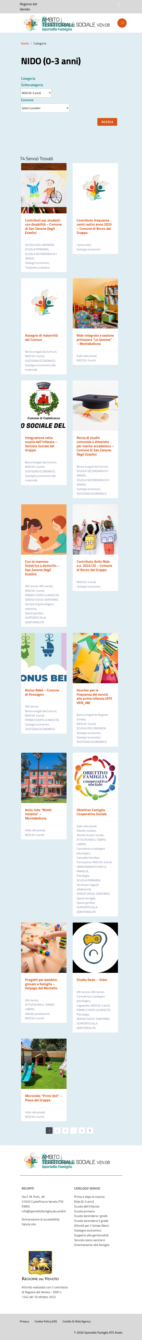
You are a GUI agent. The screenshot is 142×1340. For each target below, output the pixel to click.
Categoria (28, 78)
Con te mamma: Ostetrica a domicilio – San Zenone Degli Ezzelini (42, 568)
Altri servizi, (32, 586)
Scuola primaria (84, 1211)
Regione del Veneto (28, 6)
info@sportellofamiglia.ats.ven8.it (44, 1211)
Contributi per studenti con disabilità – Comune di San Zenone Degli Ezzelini (43, 226)
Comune (27, 100)
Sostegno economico (87, 1230)
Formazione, (85, 862)
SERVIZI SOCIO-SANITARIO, (42, 599)
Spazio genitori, (34, 613)
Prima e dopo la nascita (89, 1196)
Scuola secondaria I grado (90, 1215)
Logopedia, (84, 1005)
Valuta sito (29, 1224)
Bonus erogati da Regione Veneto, (92, 716)
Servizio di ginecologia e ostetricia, (39, 606)
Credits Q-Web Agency (77, 1321)
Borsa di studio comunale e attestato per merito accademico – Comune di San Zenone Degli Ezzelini (95, 446)
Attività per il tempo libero (91, 1225)
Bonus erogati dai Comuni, (41, 351)
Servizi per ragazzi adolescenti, (88, 887)
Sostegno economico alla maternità (40, 367)
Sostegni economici (88, 249)
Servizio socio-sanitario (89, 1240)
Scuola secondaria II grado (91, 1220)
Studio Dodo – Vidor (92, 979)
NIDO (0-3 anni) (86, 360)
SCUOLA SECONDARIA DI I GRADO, (41, 256)
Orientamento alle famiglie (91, 1245)
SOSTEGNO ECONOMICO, (40, 360)
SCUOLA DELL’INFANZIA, (40, 245)
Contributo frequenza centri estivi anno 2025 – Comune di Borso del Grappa (94, 226)
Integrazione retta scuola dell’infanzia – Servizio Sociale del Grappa (41, 444)
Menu (20, 23)
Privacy (24, 1321)
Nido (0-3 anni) (84, 1201)
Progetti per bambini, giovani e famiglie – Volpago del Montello (41, 984)
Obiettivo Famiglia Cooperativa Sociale (92, 812)
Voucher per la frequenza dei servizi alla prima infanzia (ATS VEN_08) (94, 696)
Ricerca (107, 122)
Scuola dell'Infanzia (86, 1206)
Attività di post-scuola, (91, 835)
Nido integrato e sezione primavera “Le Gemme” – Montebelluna (95, 339)
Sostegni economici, (37, 263)
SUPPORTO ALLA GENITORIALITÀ (35, 619)
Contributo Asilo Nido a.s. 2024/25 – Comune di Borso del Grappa (94, 565)
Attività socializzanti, (37, 1014)
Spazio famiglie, (86, 898)
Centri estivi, (84, 245)
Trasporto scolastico (37, 267)
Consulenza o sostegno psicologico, (91, 850)
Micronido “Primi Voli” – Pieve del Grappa (43, 1098)
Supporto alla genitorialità (91, 1235)
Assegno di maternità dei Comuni (41, 337)
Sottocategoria (32, 84)
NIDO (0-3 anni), (35, 356)
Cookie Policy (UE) (46, 1321)
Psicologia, (83, 875)
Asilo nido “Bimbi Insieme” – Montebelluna (38, 814)
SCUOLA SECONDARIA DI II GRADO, (93, 482)
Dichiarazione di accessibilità (40, 1219)
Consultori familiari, (88, 857)
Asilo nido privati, (87, 356)
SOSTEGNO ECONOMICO (92, 493)
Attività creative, (87, 830)
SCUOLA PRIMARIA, (37, 249)
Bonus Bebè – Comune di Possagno (42, 692)
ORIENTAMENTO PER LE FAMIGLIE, (91, 869)
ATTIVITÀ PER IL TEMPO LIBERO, (91, 841)
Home (25, 43)
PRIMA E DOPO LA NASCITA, (42, 595)
